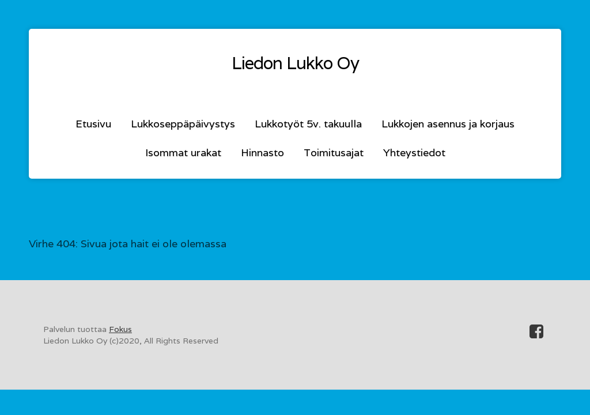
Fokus (120, 329)
